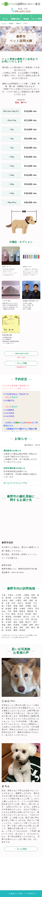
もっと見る (22, 849)
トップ (4, 23)
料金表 (26, 19)
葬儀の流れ (15, 19)
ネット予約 (36, 19)
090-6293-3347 (22, 353)
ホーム (5, 19)
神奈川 (18, 23)
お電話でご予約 (23, 893)
